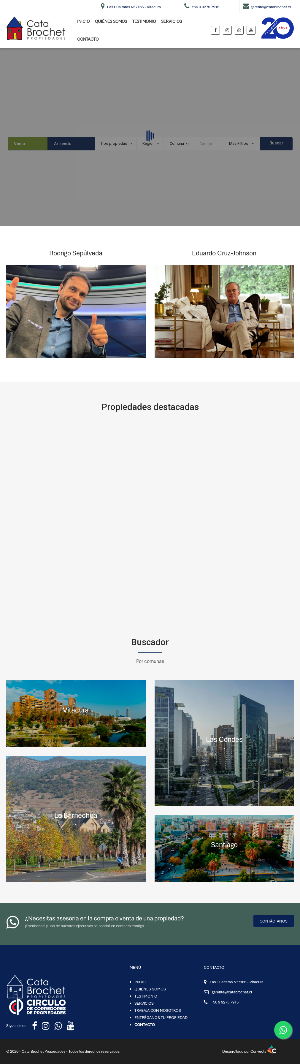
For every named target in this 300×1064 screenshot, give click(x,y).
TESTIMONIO (144, 21)
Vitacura (76, 710)
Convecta (263, 1051)
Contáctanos (274, 921)
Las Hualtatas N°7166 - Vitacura (237, 982)
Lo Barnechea (75, 815)
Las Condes (224, 739)
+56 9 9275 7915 (225, 1002)
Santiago (224, 844)
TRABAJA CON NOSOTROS (157, 1010)
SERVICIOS (171, 21)
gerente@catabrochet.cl (232, 992)
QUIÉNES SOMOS (111, 21)
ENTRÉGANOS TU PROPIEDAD (161, 1017)
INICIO (83, 21)
